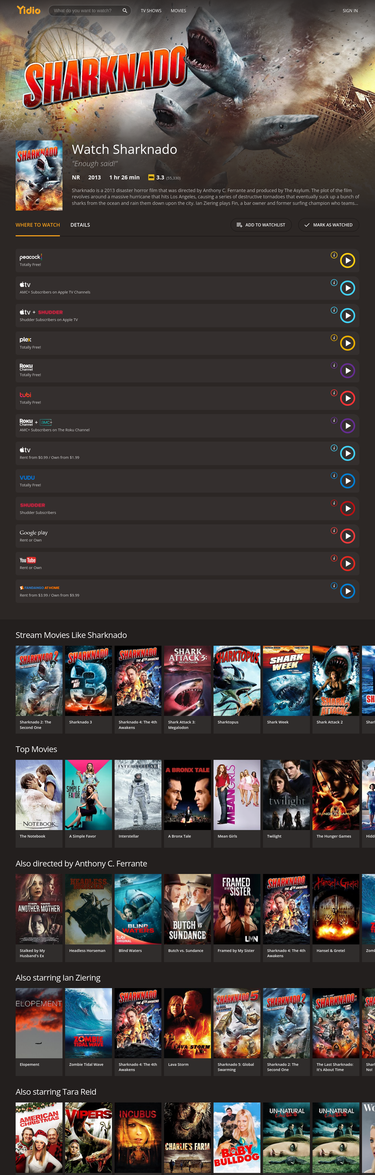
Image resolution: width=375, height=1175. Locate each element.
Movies (178, 11)
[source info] (333, 255)
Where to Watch (38, 224)
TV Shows (151, 11)
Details (80, 224)
